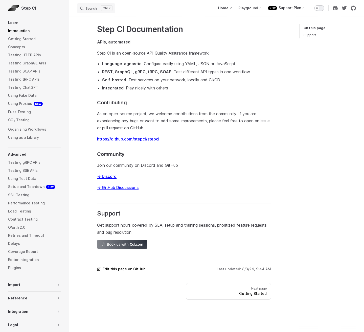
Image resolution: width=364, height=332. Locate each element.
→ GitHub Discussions (118, 187)
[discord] (335, 8)
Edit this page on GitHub (121, 269)
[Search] (96, 8)
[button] (34, 23)
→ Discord (107, 176)
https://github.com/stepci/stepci (128, 138)
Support (310, 35)
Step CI (22, 8)
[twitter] (344, 8)
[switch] (319, 8)
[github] (353, 8)
